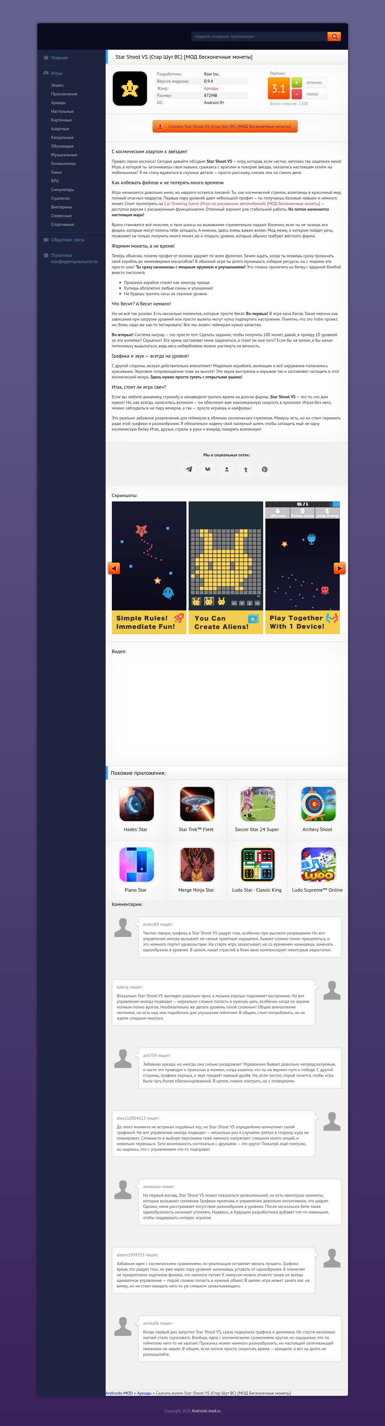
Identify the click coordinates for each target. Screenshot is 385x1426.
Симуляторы (62, 189)
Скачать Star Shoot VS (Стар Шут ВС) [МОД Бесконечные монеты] (229, 126)
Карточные (61, 120)
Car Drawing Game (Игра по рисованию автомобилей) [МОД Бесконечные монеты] (242, 203)
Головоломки (63, 163)
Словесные (61, 215)
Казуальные (62, 137)
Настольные (62, 111)
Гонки (56, 172)
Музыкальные (64, 155)
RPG (55, 181)
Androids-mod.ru (206, 1411)
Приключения (64, 94)
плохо (304, 94)
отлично (306, 82)
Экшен (57, 85)
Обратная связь (64, 239)
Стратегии (60, 198)
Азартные (60, 128)
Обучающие (62, 146)
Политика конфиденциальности (70, 258)
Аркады (58, 102)
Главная (55, 57)
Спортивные (62, 224)
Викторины (61, 207)
